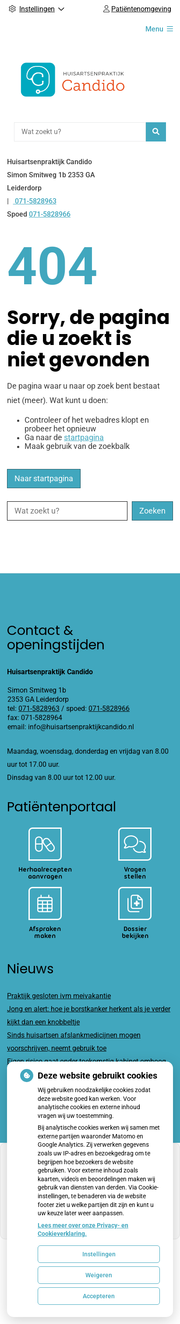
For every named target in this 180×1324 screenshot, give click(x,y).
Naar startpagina (43, 478)
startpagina (84, 437)
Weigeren (98, 1275)
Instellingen (99, 1254)
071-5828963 (39, 708)
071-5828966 (109, 708)
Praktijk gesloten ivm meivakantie (59, 996)
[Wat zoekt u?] (80, 131)
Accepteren (99, 1296)
